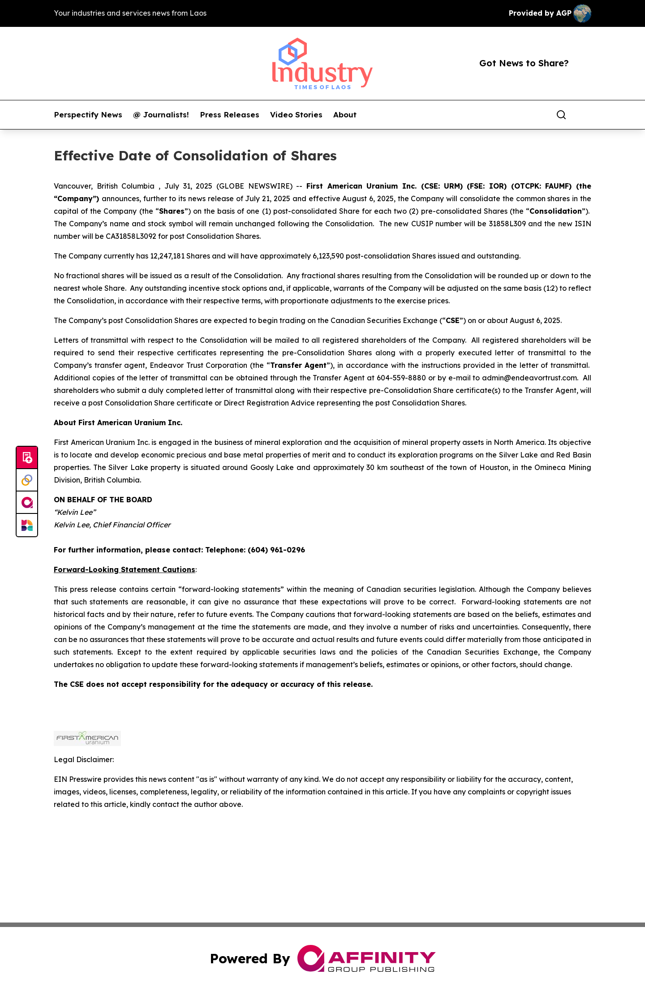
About (345, 114)
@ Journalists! (161, 114)
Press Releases (229, 114)
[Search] (561, 114)
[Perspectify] (27, 480)
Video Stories (296, 114)
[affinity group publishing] (27, 503)
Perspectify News (88, 114)
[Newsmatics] (27, 525)
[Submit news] (27, 458)
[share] (585, 114)
